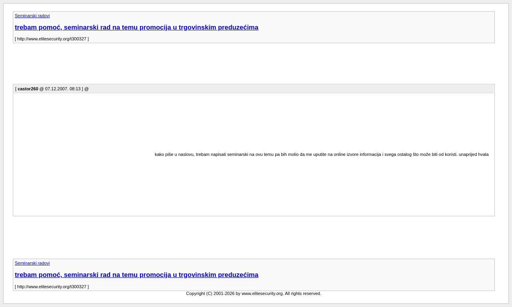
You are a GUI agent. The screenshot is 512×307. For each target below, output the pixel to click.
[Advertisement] (158, 66)
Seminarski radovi (32, 15)
